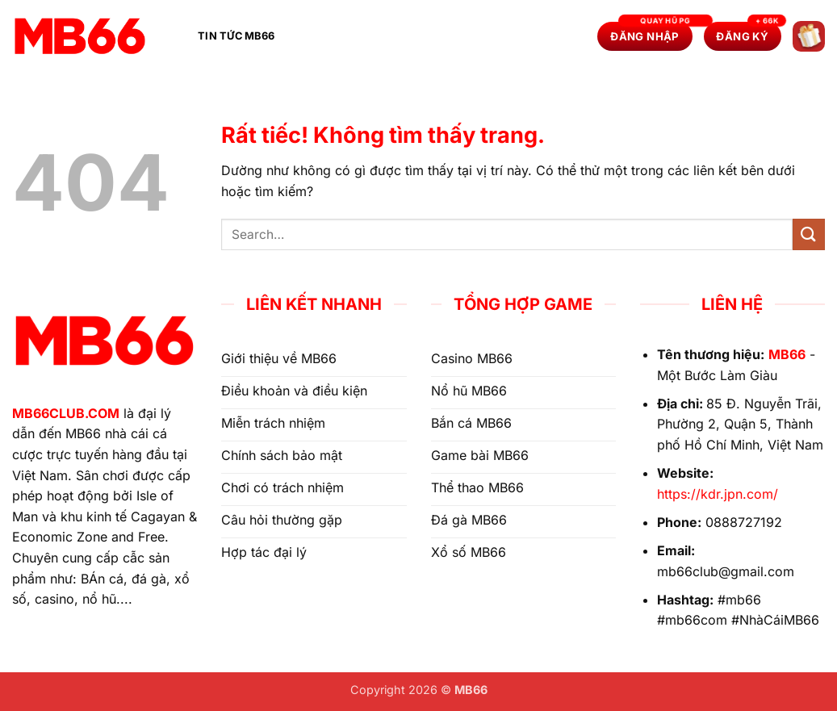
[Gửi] (809, 234)
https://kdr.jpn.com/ (717, 494)
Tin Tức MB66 (236, 36)
